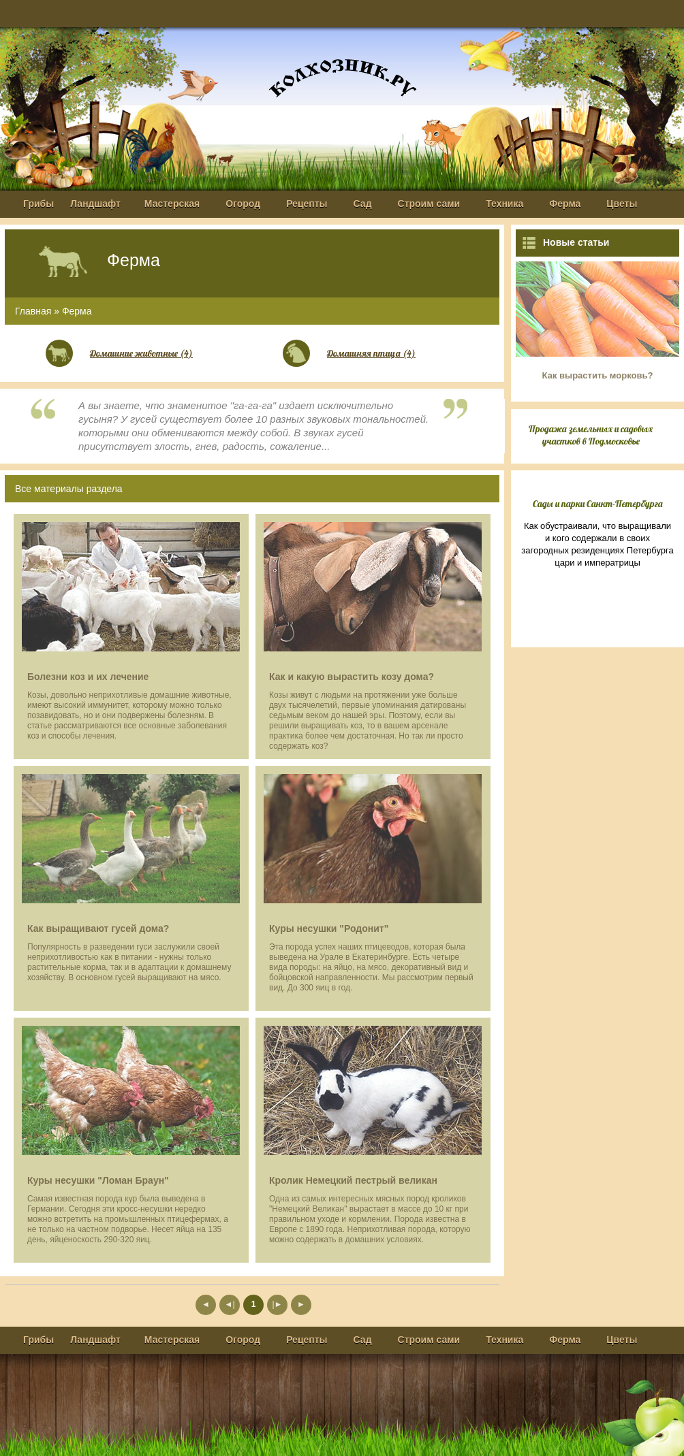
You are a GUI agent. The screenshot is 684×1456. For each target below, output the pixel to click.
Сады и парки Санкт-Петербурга (598, 504)
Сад (363, 203)
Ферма (564, 203)
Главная (33, 311)
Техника (504, 203)
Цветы (621, 203)
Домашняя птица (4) (371, 353)
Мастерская (172, 203)
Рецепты (306, 203)
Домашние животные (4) (141, 353)
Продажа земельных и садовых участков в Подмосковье (591, 435)
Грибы (38, 203)
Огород (243, 203)
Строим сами (429, 203)
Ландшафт (95, 203)
